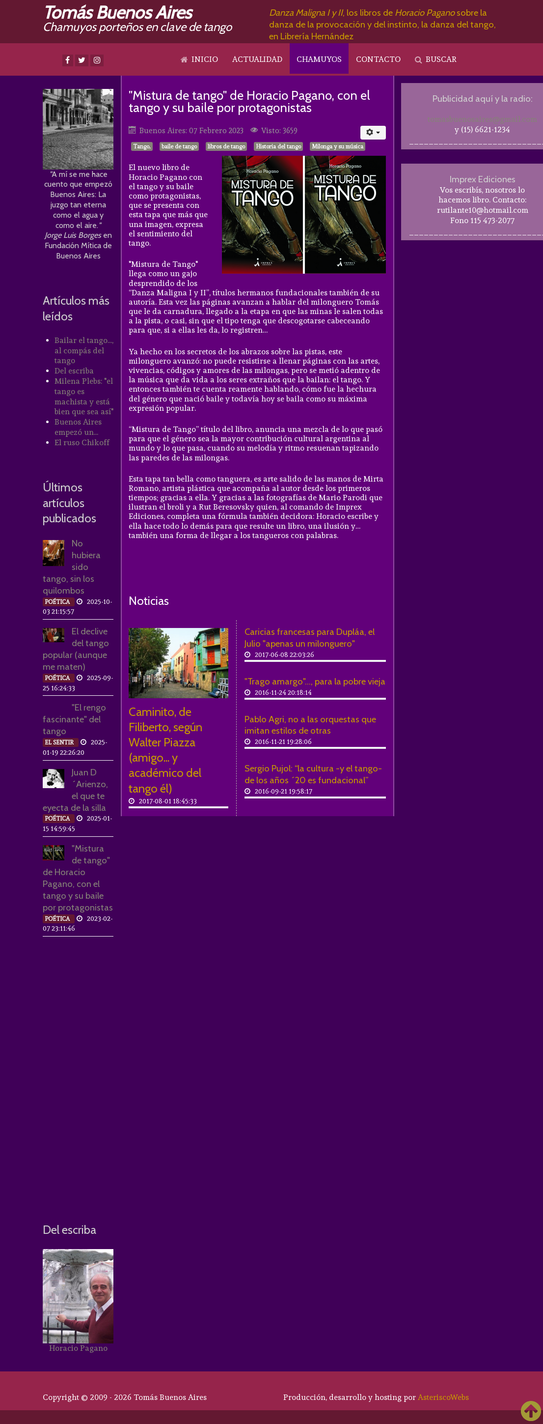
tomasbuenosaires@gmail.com (482, 119)
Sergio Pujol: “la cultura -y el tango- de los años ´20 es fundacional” (313, 774)
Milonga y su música (337, 146)
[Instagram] (97, 60)
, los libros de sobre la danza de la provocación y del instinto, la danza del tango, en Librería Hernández (382, 24)
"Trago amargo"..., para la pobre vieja (314, 681)
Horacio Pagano (78, 1348)
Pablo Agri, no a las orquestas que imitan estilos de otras (310, 725)
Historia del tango (278, 146)
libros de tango (226, 146)
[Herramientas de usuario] (373, 133)
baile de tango (179, 146)
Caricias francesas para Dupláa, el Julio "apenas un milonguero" (309, 637)
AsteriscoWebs (443, 1397)
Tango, (142, 146)
